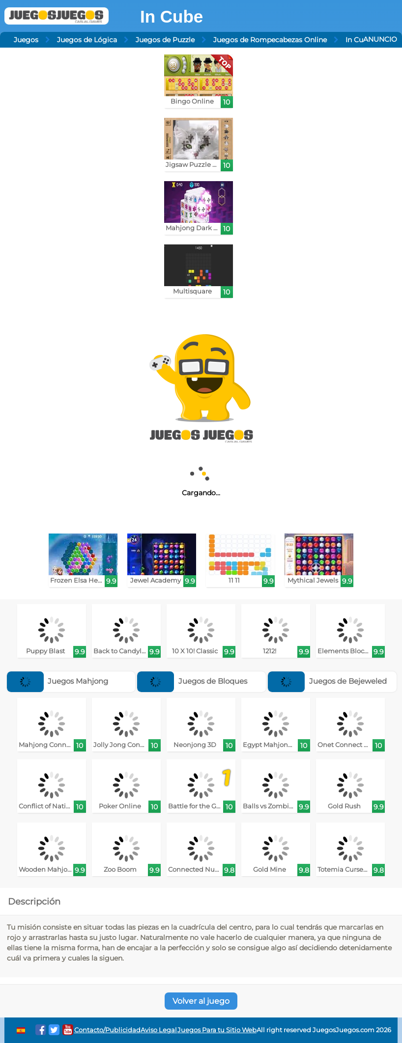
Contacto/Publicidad (107, 1030)
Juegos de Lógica (87, 39)
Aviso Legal (159, 1030)
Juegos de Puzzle (165, 39)
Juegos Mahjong (58, 681)
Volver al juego (201, 1001)
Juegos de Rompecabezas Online (270, 39)
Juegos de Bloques (192, 681)
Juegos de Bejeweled (327, 681)
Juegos (26, 39)
